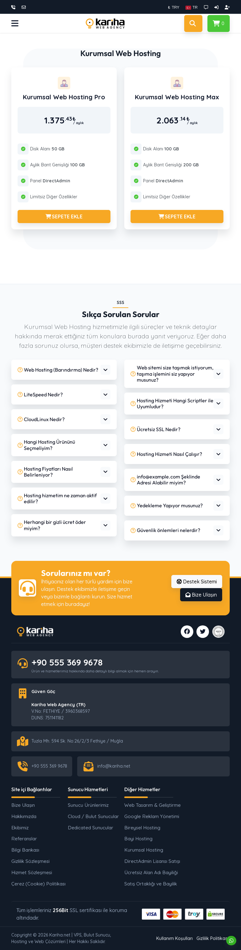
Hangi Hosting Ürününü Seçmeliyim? (46, 445)
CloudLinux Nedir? (41, 419)
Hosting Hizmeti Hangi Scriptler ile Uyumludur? (172, 403)
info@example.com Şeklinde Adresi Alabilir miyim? (165, 479)
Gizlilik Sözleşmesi (30, 861)
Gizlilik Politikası (212, 938)
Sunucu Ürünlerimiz (88, 805)
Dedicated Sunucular (90, 828)
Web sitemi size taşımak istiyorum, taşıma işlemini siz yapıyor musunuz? (172, 373)
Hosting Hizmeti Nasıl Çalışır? (166, 454)
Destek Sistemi (197, 581)
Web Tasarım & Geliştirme (149, 805)
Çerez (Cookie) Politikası (36, 884)
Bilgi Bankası (25, 850)
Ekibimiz (20, 828)
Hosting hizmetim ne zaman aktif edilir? (57, 498)
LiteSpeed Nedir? (40, 394)
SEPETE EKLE (64, 216)
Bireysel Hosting (142, 828)
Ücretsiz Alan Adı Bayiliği (149, 872)
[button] (191, 7)
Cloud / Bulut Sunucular (93, 816)
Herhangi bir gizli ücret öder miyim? (52, 525)
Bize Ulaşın (201, 595)
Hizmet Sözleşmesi (31, 872)
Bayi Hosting (138, 839)
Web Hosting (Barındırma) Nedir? (58, 370)
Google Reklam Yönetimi (149, 816)
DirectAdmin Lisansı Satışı (149, 861)
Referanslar (24, 839)
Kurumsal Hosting (143, 850)
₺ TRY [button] (173, 7)
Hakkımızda (23, 816)
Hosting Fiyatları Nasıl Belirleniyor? (45, 472)
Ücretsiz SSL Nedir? (155, 429)
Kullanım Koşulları (174, 938)
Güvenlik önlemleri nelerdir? (165, 530)
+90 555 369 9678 (67, 662)
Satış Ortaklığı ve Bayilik (149, 884)
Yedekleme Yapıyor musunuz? (167, 505)
